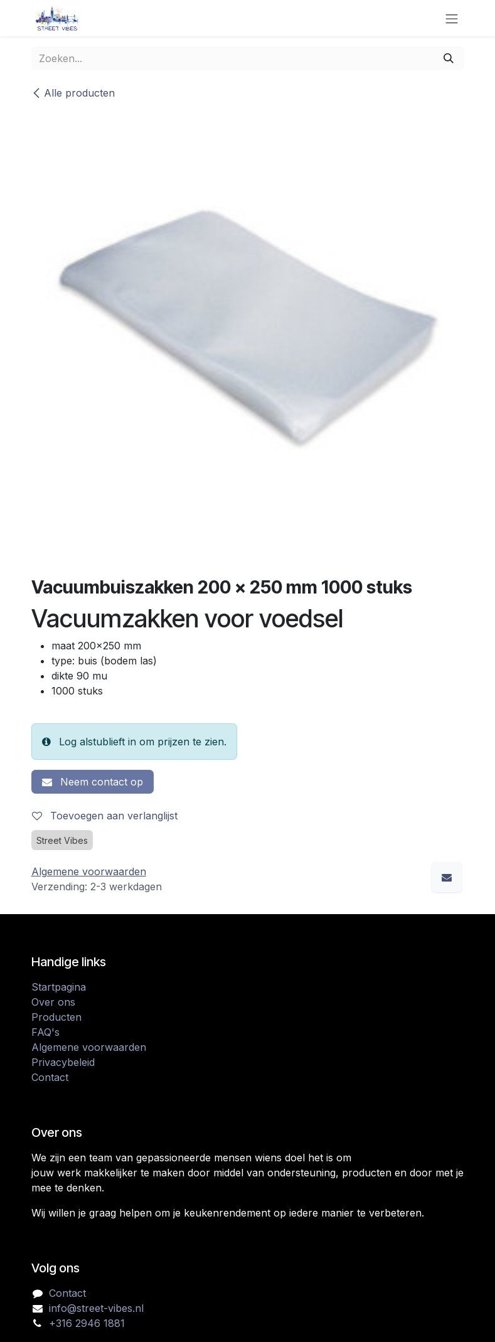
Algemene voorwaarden (88, 1047)
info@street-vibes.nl (96, 1308)
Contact (49, 1077)
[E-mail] (447, 877)
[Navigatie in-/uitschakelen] (451, 18)
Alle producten (73, 93)
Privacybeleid (63, 1062)
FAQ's (45, 1032)
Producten (56, 1017)
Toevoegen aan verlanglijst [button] (105, 815)
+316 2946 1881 (87, 1323)
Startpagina (58, 987)
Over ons (53, 1002)
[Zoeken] (448, 58)
